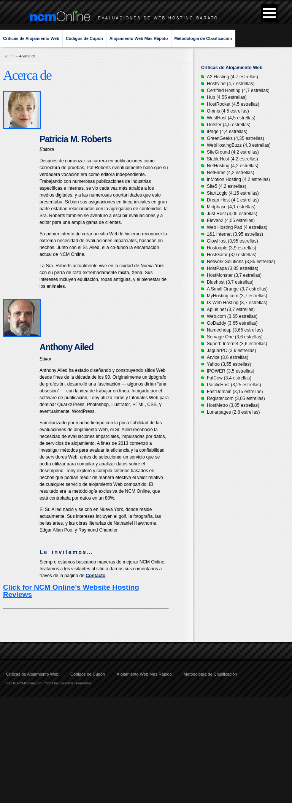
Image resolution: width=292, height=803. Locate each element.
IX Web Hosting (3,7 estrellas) (237, 302)
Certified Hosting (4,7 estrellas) (238, 90)
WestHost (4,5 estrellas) (231, 118)
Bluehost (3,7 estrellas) (230, 282)
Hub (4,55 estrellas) (227, 97)
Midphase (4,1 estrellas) (231, 206)
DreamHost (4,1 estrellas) (233, 200)
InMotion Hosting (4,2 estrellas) (238, 179)
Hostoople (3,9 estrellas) (231, 248)
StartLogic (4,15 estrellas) (233, 193)
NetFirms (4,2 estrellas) (230, 172)
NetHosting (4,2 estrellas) (232, 165)
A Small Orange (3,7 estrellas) (237, 289)
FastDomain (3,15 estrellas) (235, 391)
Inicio (10, 56)
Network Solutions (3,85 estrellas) (241, 261)
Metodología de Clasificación (203, 38)
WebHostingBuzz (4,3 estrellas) (239, 145)
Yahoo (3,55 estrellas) (229, 364)
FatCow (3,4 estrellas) (229, 378)
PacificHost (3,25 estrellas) (234, 384)
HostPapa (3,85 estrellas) (232, 268)
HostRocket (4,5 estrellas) (233, 104)
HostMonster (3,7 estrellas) (234, 275)
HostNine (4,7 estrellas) (230, 83)
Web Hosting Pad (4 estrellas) (237, 227)
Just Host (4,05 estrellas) (232, 213)
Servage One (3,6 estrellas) (235, 337)
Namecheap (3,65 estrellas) (235, 330)
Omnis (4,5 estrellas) (228, 111)
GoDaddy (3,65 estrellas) (232, 323)
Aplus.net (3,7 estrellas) (231, 309)
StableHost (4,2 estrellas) (232, 159)
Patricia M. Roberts (75, 139)
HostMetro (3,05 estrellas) (233, 405)
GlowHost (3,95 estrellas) (232, 241)
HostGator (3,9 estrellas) (232, 254)
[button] (269, 13)
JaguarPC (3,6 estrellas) (231, 350)
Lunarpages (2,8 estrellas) (233, 412)
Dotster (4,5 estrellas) (229, 124)
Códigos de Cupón (84, 38)
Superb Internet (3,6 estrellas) (237, 343)
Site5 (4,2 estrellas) (226, 186)
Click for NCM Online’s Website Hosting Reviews (71, 590)
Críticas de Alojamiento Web (31, 38)
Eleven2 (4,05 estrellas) (231, 220)
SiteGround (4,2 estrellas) (233, 152)
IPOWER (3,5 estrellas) (230, 371)
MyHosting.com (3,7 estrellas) (237, 295)
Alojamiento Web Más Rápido (139, 38)
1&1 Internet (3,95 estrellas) (235, 234)
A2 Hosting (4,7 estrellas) (232, 76)
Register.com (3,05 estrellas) (236, 398)
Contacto (95, 575)
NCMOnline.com (29, 683)
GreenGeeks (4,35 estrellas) (235, 138)
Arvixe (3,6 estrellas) (227, 357)
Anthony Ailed (67, 347)
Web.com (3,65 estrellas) (232, 316)
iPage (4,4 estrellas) (227, 131)
